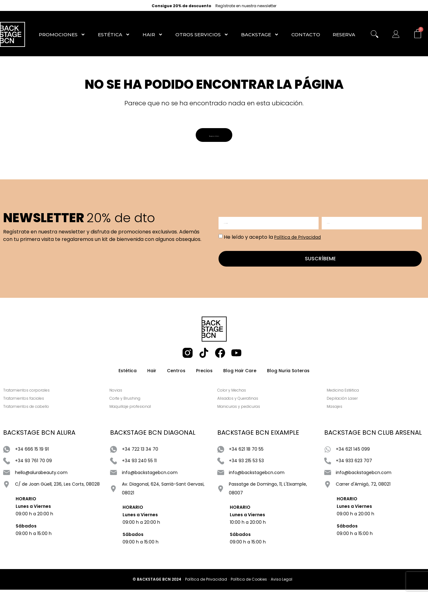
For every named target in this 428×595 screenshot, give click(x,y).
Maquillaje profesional (135, 412)
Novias (120, 395)
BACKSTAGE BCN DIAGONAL (152, 438)
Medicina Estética (347, 395)
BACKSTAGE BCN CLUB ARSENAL (373, 438)
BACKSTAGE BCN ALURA (39, 438)
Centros (176, 374)
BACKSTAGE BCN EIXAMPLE (258, 438)
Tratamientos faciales (23, 404)
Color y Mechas (236, 395)
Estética (114, 34)
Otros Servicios (202, 34)
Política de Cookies (249, 584)
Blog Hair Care (239, 374)
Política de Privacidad (297, 239)
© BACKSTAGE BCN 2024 (157, 584)
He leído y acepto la (272, 238)
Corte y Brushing (129, 404)
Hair (153, 34)
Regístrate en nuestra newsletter (245, 6)
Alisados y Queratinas (242, 404)
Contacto (305, 34)
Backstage (260, 34)
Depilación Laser (346, 404)
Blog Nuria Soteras (288, 374)
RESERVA (344, 34)
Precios (204, 374)
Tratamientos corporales (26, 395)
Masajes (339, 412)
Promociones (62, 34)
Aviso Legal (281, 584)
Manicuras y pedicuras (243, 412)
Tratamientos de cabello (26, 412)
